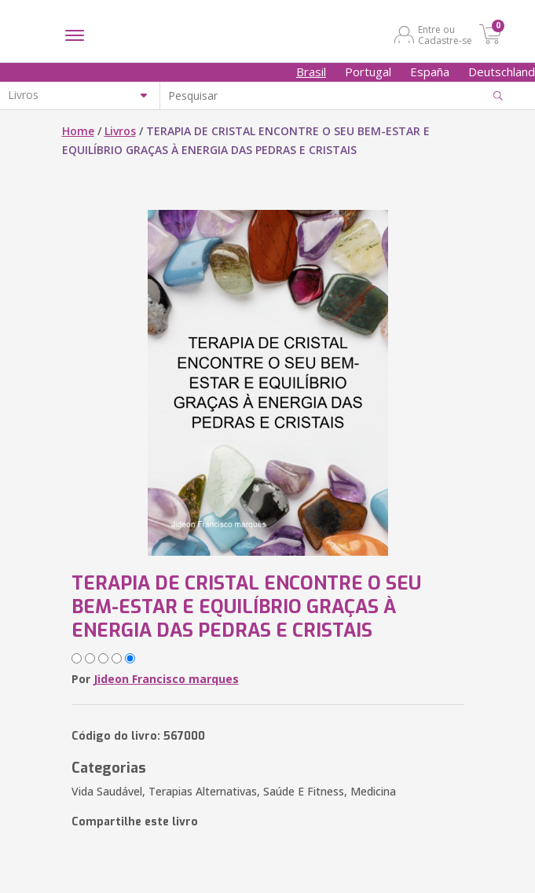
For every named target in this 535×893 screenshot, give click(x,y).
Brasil (311, 71)
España (429, 71)
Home (78, 130)
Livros (120, 130)
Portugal (368, 71)
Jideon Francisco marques (166, 678)
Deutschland (501, 71)
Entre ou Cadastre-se (445, 34)
